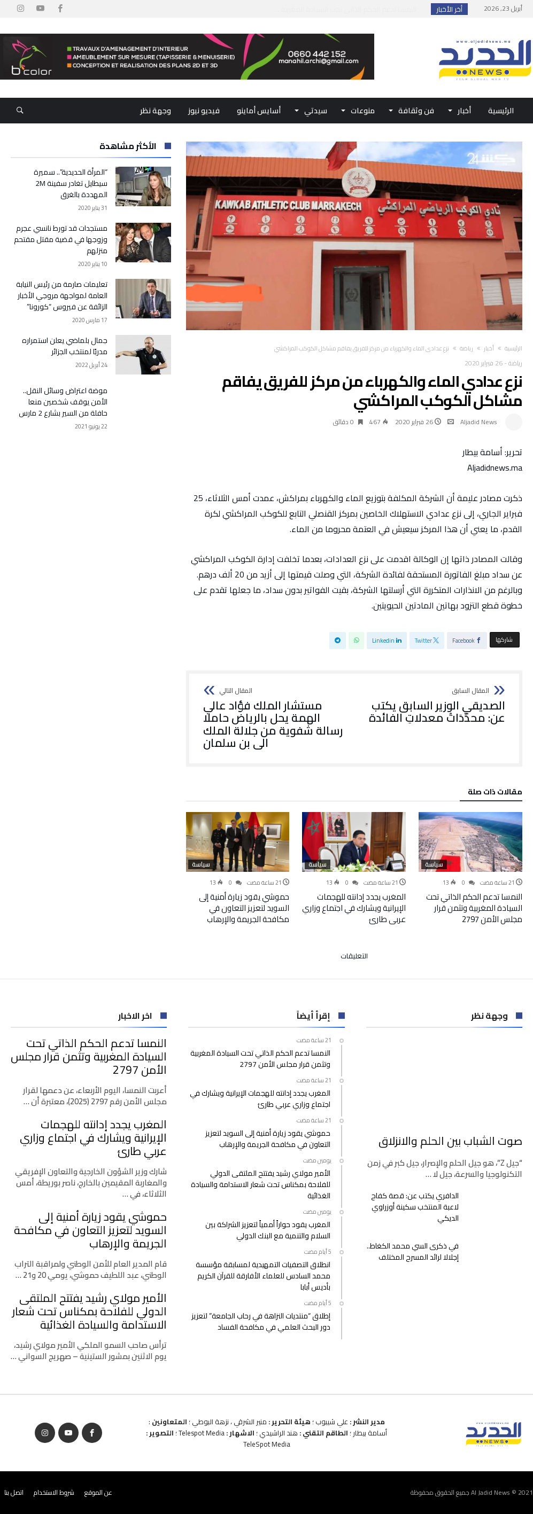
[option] (470, 868)
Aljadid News (478, 422)
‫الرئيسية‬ (513, 348)
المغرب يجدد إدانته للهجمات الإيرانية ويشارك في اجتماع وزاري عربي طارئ (354, 908)
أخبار (489, 348)
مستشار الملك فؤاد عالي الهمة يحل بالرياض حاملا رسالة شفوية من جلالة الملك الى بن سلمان (275, 719)
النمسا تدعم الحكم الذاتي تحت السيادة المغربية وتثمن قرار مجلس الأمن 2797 (474, 908)
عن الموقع (98, 1492)
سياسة (434, 864)
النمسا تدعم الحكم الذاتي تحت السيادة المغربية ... (347, 9)
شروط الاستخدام (54, 1492)
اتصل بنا (14, 1492)
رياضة (466, 348)
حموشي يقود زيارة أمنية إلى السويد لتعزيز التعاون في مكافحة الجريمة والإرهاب (244, 908)
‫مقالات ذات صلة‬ (495, 793)
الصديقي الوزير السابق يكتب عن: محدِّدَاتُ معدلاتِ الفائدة (433, 706)
